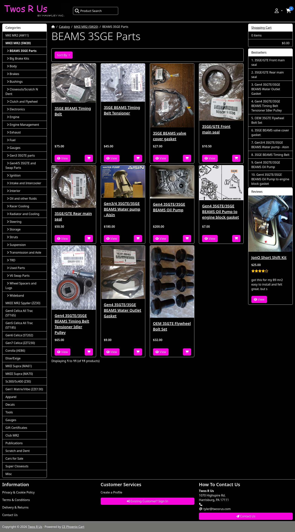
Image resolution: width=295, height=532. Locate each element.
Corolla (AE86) (15, 351)
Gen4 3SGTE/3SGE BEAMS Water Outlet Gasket (122, 310)
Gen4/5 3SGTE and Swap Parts (20, 165)
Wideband (15, 295)
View (62, 158)
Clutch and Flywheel (22, 101)
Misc (8, 474)
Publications (14, 443)
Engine (13, 117)
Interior (13, 191)
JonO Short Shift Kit (269, 257)
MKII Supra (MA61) (18, 366)
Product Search (88, 11)
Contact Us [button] (245, 516)
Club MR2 (12, 435)
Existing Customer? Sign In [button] (147, 501)
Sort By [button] (62, 55)
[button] (278, 10)
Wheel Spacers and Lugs (20, 285)
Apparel (10, 397)
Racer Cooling (18, 206)
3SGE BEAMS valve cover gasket (169, 136)
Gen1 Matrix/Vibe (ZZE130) (24, 389)
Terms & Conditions (16, 500)
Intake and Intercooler (24, 183)
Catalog (64, 27)
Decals (10, 404)
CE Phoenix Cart (73, 527)
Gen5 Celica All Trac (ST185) (19, 325)
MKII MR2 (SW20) (86, 27)
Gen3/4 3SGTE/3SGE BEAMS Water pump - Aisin (122, 209)
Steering (14, 222)
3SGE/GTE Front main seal (216, 129)
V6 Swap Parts (18, 276)
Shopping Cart (261, 28)
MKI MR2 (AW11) (17, 35)
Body (12, 66)
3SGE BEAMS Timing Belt (73, 111)
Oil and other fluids (22, 198)
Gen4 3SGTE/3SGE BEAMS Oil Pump (169, 207)
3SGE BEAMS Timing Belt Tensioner (122, 110)
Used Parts (16, 268)
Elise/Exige (13, 358)
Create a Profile (111, 492)
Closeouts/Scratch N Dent (21, 91)
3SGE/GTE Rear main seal (73, 216)
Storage (14, 229)
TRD (11, 260)
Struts (12, 237)
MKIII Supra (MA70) (19, 374)
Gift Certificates (16, 428)
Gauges (13, 148)
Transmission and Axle (24, 252)
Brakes (13, 74)
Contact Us (9, 515)
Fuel (11, 140)
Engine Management (23, 125)
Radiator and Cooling (23, 214)
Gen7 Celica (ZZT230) (20, 343)
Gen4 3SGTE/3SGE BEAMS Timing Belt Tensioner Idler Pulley (72, 324)
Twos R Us (35, 527)
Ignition (14, 175)
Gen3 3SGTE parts (21, 155)
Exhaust (14, 132)
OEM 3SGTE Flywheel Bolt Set (172, 326)
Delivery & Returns (15, 507)
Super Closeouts (16, 466)
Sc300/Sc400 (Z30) (18, 381)
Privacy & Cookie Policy (18, 492)
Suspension (16, 245)
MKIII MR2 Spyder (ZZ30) (22, 303)
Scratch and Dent (17, 451)
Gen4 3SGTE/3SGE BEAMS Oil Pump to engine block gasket (220, 211)
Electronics (16, 109)
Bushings (15, 82)
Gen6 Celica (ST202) (19, 335)
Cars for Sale (14, 458)
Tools (9, 412)
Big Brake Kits (18, 58)
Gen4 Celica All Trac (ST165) (19, 313)
